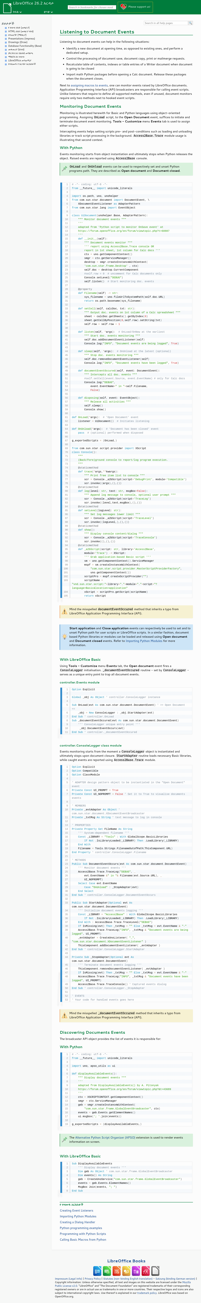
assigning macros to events (89, 85)
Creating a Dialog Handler (77, 1220)
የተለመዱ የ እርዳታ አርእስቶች (22, 64)
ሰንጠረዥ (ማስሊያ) (17, 35)
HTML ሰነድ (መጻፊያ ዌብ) (21, 31)
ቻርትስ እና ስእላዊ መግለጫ (20, 53)
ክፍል (16, 11)
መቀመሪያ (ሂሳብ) (16, 49)
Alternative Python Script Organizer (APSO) (105, 1136)
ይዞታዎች (8, 23)
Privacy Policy (93, 1277)
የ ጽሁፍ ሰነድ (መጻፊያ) (19, 27)
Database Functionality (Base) (25, 46)
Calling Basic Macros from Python (83, 1238)
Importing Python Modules (144, 640)
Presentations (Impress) (21, 38)
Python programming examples (81, 1226)
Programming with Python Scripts (83, 1232)
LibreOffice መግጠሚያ (19, 60)
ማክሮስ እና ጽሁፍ (16, 56)
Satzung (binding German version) (175, 1277)
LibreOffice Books (126, 1259)
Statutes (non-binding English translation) (127, 1277)
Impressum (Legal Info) (68, 1277)
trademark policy (147, 1291)
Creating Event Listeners (76, 1209)
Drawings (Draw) (17, 42)
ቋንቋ (47, 11)
